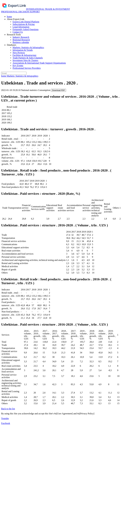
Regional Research (21, 40)
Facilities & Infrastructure (24, 55)
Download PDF (58, 90)
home (9, 16)
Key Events (18, 65)
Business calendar (21, 42)
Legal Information (21, 27)
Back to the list (8, 408)
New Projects (19, 52)
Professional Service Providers (27, 68)
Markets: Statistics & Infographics (28, 47)
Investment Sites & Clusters (25, 60)
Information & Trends (23, 50)
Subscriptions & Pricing (24, 24)
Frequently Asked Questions (25, 29)
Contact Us (18, 32)
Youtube (5, 418)
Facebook (5, 423)
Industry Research (21, 37)
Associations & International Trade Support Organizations (39, 63)
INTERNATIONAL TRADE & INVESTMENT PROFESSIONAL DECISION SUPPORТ (35, 10)
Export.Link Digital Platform (26, 21)
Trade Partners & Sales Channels (28, 58)
